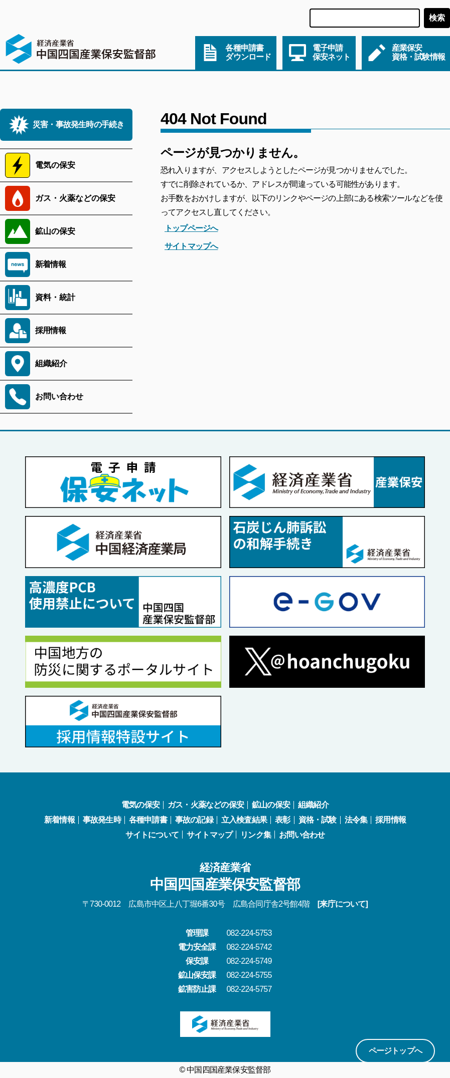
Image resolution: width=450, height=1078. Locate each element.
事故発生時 (102, 820)
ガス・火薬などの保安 (206, 804)
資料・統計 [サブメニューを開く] (55, 297)
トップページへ (191, 228)
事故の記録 (194, 820)
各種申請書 (148, 820)
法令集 (356, 820)
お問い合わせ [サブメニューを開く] (59, 396)
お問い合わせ (302, 835)
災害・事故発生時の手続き (78, 124)
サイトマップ (209, 835)
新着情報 (50, 264)
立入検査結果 (244, 820)
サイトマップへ (191, 246)
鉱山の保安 (271, 804)
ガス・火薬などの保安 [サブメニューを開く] (75, 198)
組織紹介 (313, 804)
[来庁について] (343, 904)
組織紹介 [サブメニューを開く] (51, 363)
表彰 (282, 820)
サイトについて (152, 835)
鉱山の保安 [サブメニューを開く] (55, 231)
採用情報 (50, 330)
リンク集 (255, 835)
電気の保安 (140, 804)
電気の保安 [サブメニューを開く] (55, 165)
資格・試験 (317, 820)
